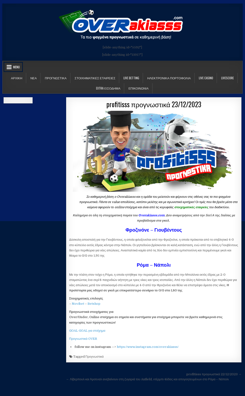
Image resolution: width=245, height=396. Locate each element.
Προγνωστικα (55, 78)
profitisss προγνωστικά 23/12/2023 (153, 104)
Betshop (94, 303)
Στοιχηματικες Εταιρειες (95, 78)
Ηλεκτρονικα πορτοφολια (169, 78)
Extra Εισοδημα (108, 88)
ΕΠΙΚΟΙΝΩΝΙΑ (138, 88)
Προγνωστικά (94, 356)
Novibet (78, 303)
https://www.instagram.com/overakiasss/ (148, 347)
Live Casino (206, 78)
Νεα (33, 78)
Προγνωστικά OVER (83, 338)
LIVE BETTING (131, 78)
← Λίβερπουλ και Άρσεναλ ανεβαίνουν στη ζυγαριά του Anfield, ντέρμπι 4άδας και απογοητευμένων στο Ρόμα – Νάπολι (147, 379)
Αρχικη (16, 78)
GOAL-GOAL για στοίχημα (87, 330)
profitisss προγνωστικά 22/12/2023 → (213, 374)
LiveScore (227, 78)
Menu (16, 67)
